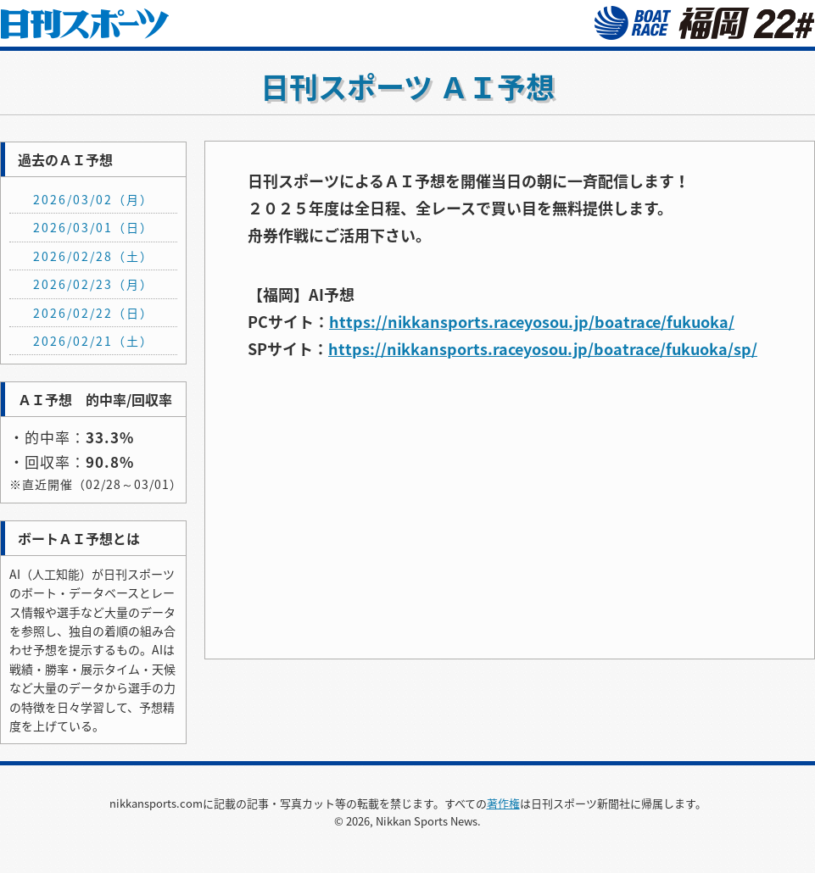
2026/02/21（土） (93, 340)
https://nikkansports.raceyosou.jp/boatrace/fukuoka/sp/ (542, 348)
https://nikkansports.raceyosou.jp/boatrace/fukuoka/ (531, 321)
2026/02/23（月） (93, 283)
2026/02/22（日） (93, 312)
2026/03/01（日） (93, 227)
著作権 (503, 803)
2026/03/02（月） (93, 199)
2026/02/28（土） (93, 255)
